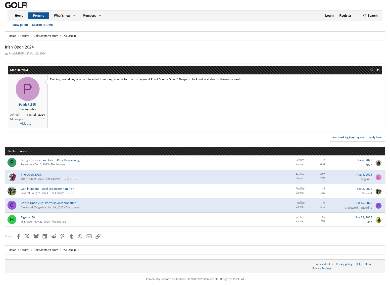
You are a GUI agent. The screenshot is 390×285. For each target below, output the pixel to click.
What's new (62, 15)
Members (89, 15)
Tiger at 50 (28, 217)
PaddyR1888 (16, 53)
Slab (369, 222)
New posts (20, 25)
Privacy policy (344, 264)
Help (359, 264)
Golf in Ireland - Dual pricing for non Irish (47, 188)
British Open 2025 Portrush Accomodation (48, 203)
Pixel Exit (238, 279)
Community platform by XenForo (182, 279)
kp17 (369, 164)
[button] (74, 15)
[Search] (370, 15)
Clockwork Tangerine (33, 207)
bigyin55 (366, 179)
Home (19, 15)
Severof (25, 193)
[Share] (371, 70)
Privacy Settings (321, 268)
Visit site (25, 123)
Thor (24, 179)
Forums (38, 15)
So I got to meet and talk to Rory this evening (50, 160)
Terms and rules (323, 264)
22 (65, 179)
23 (70, 179)
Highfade (26, 221)
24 (76, 179)
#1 (378, 70)
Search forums (42, 25)
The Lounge (58, 164)
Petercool (26, 164)
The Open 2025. (31, 174)
